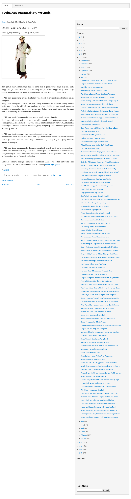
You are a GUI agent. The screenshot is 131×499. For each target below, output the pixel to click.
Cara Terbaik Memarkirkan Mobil (92, 189)
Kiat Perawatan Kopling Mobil (91, 210)
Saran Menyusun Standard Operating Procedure (97, 97)
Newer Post (6, 184)
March (83, 432)
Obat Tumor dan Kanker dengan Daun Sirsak (96, 176)
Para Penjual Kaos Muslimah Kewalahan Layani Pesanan (100, 291)
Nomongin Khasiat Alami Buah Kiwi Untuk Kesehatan (99, 410)
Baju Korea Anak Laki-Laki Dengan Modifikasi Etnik (98, 165)
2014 (80, 51)
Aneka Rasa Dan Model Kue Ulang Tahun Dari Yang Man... (100, 155)
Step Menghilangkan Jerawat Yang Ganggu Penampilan (99, 332)
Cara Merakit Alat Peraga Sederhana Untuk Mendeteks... (100, 302)
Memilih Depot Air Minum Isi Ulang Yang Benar (97, 370)
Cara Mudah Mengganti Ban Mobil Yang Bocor (97, 186)
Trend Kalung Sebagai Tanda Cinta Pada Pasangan (98, 94)
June (82, 421)
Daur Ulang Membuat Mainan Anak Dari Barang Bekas (99, 128)
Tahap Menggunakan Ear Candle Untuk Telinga (97, 145)
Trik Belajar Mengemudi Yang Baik (92, 390)
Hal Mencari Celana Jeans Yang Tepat (93, 264)
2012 (80, 57)
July (82, 77)
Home (7, 6)
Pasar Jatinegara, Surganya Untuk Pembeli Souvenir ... (99, 244)
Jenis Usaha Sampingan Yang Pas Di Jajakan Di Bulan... (99, 159)
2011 (80, 443)
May (82, 425)
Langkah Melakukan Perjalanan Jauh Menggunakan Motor (101, 325)
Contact (19, 6)
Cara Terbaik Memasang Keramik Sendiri (95, 196)
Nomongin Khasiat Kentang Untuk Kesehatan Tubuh (98, 407)
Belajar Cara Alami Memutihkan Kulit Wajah (96, 312)
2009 (80, 450)
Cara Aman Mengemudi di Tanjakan (93, 267)
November (84, 64)
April (82, 428)
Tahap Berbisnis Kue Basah (90, 131)
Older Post (70, 184)
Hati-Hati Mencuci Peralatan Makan (93, 138)
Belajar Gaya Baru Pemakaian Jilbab (93, 315)
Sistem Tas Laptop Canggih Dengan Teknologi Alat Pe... (99, 247)
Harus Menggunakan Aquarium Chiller (94, 91)
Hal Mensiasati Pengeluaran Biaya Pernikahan (96, 261)
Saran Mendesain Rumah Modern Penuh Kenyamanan (99, 346)
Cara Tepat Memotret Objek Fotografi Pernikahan (98, 404)
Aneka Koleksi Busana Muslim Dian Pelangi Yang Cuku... (100, 114)
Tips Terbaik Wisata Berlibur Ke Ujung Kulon (96, 383)
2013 (80, 54)
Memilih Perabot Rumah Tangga (92, 87)
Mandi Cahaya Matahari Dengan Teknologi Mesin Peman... (101, 240)
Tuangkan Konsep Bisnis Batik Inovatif (94, 336)
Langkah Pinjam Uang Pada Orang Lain (94, 329)
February (84, 435)
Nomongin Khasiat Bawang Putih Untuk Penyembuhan (99, 417)
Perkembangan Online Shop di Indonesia (95, 237)
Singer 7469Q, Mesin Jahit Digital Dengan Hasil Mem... (99, 254)
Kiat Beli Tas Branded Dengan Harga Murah (95, 223)
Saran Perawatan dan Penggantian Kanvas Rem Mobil (99, 363)
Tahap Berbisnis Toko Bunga (90, 148)
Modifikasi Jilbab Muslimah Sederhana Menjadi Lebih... (100, 285)
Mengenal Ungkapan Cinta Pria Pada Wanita (96, 179)
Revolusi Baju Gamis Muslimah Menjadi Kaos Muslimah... (100, 366)
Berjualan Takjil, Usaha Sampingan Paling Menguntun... (100, 162)
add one (56, 175)
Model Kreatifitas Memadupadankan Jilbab (95, 233)
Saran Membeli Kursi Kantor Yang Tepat (94, 339)
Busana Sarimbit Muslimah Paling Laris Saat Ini (97, 121)
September (85, 71)
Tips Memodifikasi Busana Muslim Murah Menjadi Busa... (100, 288)
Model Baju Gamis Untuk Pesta (19, 28)
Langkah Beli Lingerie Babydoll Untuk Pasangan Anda (99, 80)
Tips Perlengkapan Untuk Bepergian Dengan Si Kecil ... (99, 387)
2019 (80, 37)
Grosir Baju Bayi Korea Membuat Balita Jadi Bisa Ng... (99, 169)
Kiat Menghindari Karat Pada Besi (92, 220)
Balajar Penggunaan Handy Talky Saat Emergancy (98, 319)
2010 (80, 446)
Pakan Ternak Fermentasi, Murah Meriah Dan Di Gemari (100, 305)
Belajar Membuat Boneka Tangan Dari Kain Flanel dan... (100, 397)
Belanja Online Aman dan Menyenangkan (95, 206)
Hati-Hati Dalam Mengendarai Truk (93, 135)
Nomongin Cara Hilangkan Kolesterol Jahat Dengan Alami (100, 414)
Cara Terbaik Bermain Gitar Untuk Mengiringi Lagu (98, 400)
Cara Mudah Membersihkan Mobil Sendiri (95, 182)
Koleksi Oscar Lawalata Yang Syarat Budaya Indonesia (99, 152)
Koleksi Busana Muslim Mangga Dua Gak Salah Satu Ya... (100, 118)
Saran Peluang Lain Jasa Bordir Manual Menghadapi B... (100, 101)
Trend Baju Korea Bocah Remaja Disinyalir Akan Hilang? (100, 172)
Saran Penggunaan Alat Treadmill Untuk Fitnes (97, 104)
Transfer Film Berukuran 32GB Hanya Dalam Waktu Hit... (100, 108)
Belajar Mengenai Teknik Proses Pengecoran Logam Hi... (100, 298)
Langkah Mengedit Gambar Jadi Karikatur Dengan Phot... (100, 278)
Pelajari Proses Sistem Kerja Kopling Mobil (95, 213)
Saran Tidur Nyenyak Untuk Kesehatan (94, 349)
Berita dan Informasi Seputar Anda (26, 13)
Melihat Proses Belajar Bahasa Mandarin (95, 342)
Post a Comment (7, 181)
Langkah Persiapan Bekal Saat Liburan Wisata (96, 84)
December (84, 60)
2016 (80, 44)
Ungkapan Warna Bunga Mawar (92, 193)
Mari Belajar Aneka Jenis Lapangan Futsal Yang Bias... (99, 295)
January (83, 438)
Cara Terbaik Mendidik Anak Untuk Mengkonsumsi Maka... (101, 199)
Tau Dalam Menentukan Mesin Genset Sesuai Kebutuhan (100, 257)
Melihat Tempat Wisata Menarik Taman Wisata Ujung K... (100, 380)
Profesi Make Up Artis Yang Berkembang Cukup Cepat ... (100, 111)
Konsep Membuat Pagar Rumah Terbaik (94, 142)
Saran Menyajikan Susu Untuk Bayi (93, 359)
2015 (80, 47)
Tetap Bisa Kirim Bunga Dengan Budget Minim (96, 203)
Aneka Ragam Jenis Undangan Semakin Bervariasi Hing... (100, 250)
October (84, 67)
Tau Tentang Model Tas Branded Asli (93, 227)
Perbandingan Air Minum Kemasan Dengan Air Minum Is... (101, 373)
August (83, 74)
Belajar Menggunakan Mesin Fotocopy (94, 322)
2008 (80, 453)
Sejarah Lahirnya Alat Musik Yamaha (93, 376)
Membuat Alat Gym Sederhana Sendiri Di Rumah (98, 308)
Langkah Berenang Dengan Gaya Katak (94, 274)
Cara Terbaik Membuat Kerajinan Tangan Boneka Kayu (99, 393)
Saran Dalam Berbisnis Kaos (90, 353)
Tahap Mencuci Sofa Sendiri (90, 125)
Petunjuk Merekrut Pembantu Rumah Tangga (96, 281)
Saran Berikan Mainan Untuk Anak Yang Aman (97, 356)
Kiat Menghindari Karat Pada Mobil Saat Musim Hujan (99, 216)
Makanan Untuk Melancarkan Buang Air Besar (97, 271)
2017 (80, 40)
